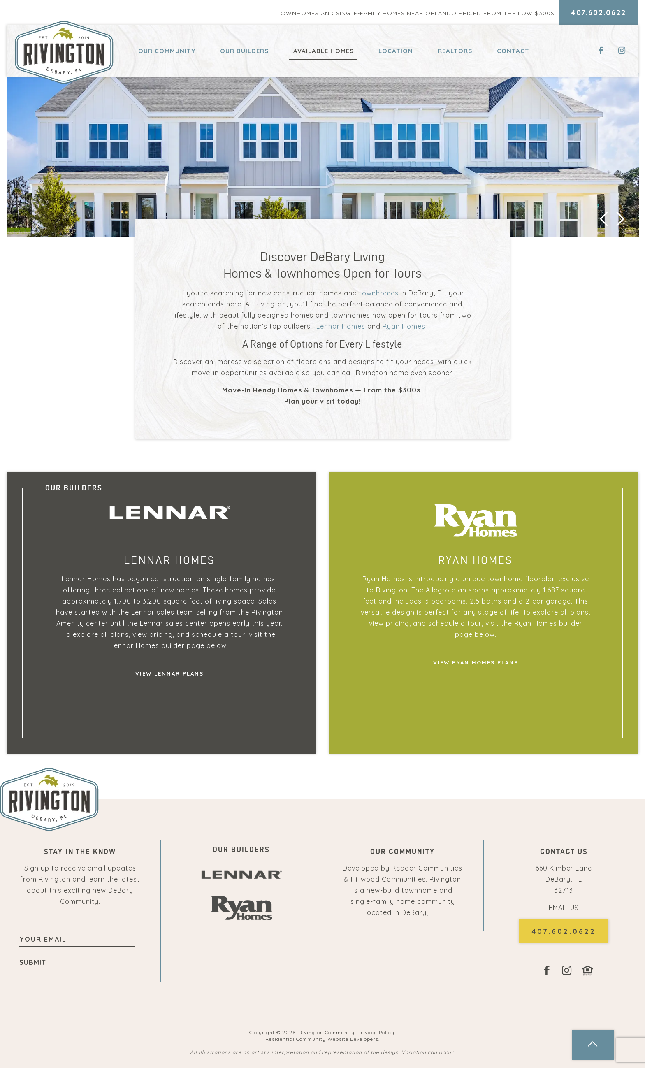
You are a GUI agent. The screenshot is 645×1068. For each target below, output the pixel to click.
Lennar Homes (340, 326)
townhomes (379, 293)
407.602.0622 (598, 12)
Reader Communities (427, 868)
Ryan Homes (404, 326)
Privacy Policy (375, 1032)
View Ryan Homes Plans (475, 662)
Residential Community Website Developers (321, 1039)
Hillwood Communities (388, 879)
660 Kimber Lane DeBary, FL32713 (564, 879)
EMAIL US (564, 907)
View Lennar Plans (169, 673)
